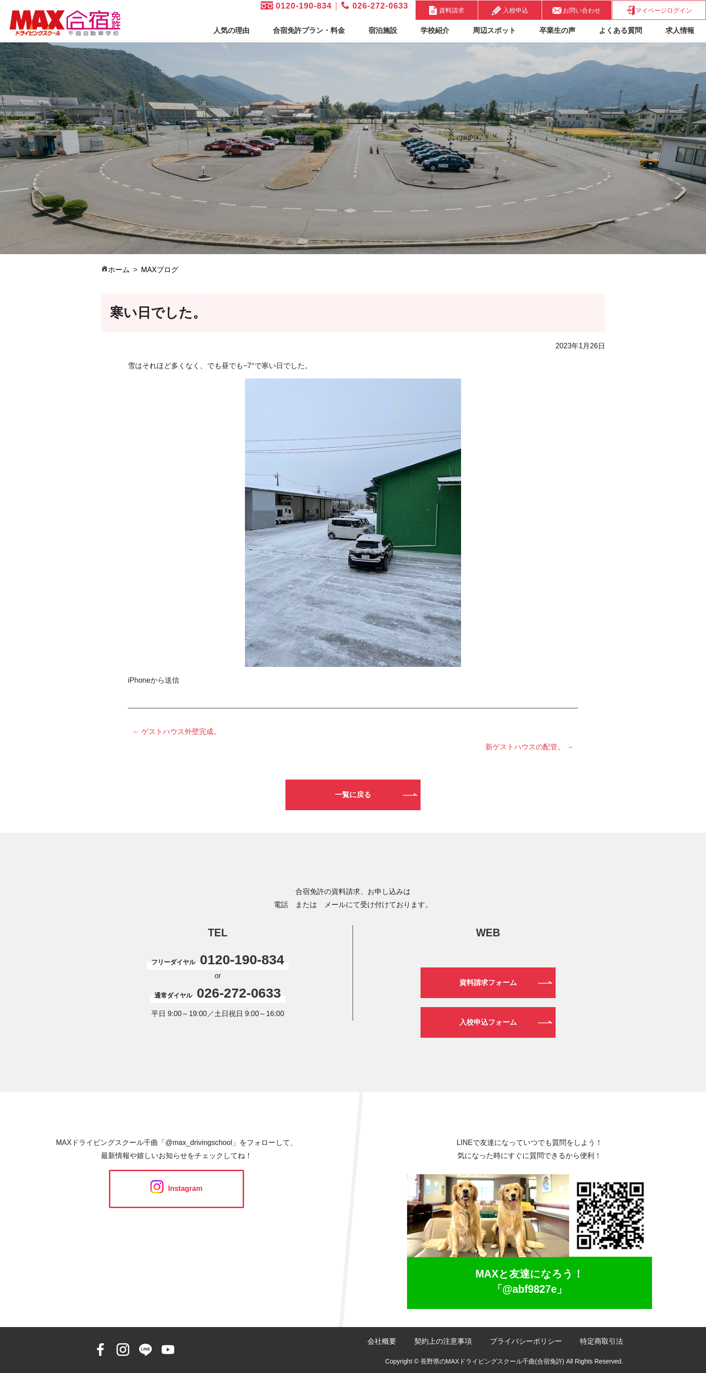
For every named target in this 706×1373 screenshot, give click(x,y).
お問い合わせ (576, 10)
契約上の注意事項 (443, 1341)
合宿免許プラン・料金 (309, 30)
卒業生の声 (557, 30)
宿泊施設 (382, 30)
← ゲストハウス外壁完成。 (176, 731)
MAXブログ (159, 270)
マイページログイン (659, 10)
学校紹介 (435, 30)
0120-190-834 (296, 5)
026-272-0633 (374, 5)
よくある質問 (620, 30)
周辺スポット (494, 30)
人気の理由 (231, 30)
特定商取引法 (601, 1341)
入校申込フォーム (488, 1022)
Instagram (176, 1188)
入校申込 (510, 10)
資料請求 (446, 10)
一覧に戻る (353, 794)
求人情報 (679, 30)
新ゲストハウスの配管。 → (529, 747)
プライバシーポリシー (526, 1341)
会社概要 (381, 1341)
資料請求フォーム (488, 982)
